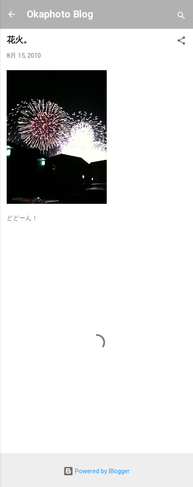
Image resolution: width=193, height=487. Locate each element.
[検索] (181, 17)
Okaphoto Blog (60, 14)
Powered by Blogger (96, 471)
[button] (181, 42)
